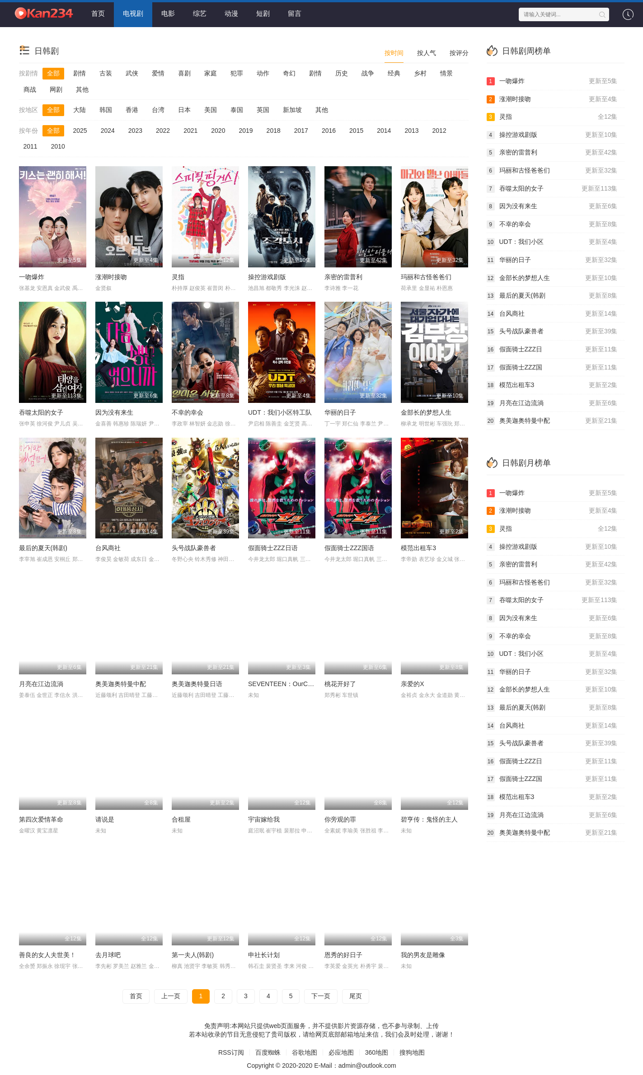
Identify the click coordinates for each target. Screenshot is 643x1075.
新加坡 (292, 109)
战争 (367, 73)
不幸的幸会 (187, 412)
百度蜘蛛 (268, 1052)
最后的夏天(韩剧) (43, 548)
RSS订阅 (231, 1052)
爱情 (158, 73)
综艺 (200, 13)
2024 (108, 130)
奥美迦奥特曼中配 (120, 683)
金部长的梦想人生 (426, 412)
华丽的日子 (340, 412)
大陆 (79, 109)
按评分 (459, 52)
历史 (341, 73)
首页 (98, 13)
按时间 (394, 52)
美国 (210, 109)
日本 (184, 109)
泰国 (236, 109)
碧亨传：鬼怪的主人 (429, 819)
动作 (263, 73)
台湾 (158, 109)
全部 (53, 73)
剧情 (79, 73)
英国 (263, 109)
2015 (356, 130)
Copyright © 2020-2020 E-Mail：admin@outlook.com (321, 1065)
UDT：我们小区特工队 (280, 412)
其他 (82, 89)
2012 (439, 130)
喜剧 (184, 73)
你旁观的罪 (340, 819)
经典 (394, 73)
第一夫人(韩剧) (193, 954)
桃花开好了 (340, 683)
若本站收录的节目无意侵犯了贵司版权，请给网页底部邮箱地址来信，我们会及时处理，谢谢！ (322, 1034)
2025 (80, 130)
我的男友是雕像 (423, 954)
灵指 (178, 276)
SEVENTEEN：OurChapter (287, 683)
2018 (274, 130)
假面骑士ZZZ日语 (273, 548)
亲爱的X (412, 683)
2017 (301, 130)
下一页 (320, 996)
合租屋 (181, 819)
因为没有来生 (114, 412)
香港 (132, 109)
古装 (105, 73)
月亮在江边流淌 (41, 683)
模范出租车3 (418, 548)
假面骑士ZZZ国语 (349, 548)
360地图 (376, 1052)
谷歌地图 (304, 1052)
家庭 (210, 73)
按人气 (426, 52)
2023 (135, 130)
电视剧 (133, 13)
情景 (446, 73)
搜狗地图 (412, 1052)
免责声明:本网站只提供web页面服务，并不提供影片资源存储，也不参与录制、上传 (321, 1025)
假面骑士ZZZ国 (552, 367)
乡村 (420, 73)
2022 (163, 130)
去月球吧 (108, 954)
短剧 (263, 13)
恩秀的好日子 (343, 954)
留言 (294, 13)
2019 (246, 130)
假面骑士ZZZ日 (552, 349)
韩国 (105, 109)
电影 (168, 13)
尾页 (355, 996)
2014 (384, 130)
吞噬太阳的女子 (41, 412)
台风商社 (108, 548)
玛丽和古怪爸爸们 (426, 276)
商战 (29, 89)
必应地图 (341, 1052)
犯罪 (236, 73)
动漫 (231, 13)
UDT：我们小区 (552, 242)
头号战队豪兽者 (194, 548)
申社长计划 (264, 954)
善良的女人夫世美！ (47, 954)
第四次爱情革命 (41, 819)
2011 (30, 146)
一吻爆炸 (31, 276)
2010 (58, 146)
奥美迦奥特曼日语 (197, 683)
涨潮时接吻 (111, 276)
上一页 (170, 996)
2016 (329, 130)
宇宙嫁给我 (264, 819)
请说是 (104, 819)
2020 (218, 130)
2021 (190, 130)
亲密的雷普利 (343, 276)
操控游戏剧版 (267, 276)
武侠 (132, 73)
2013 (411, 130)
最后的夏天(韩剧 (552, 295)
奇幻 (289, 73)
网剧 (56, 89)
